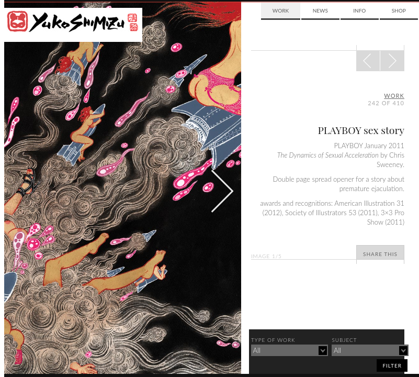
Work (281, 10)
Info (359, 10)
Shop (399, 10)
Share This (380, 254)
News (320, 10)
